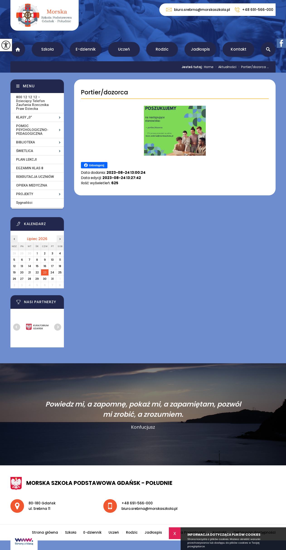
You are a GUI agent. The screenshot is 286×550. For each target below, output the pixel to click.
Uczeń (124, 49)
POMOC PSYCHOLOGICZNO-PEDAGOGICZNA (32, 130)
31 (52, 279)
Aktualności (224, 67)
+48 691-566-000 (254, 9)
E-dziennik (86, 49)
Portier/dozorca (104, 92)
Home (208, 67)
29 (37, 279)
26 (14, 279)
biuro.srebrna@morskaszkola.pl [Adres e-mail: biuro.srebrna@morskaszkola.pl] (149, 508)
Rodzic (162, 49)
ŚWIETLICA (24, 151)
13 (22, 266)
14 (29, 266)
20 (22, 272)
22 (37, 272)
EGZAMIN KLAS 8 (29, 168)
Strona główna (17, 49)
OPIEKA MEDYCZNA (31, 185)
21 (29, 272)
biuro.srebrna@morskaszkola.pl (198, 9)
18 (60, 266)
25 (60, 272)
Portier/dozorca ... (252, 67)
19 (14, 272)
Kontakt (238, 49)
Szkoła (47, 49)
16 (45, 266)
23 (44, 272)
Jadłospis (200, 49)
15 (37, 266)
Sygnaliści (24, 203)
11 (60, 260)
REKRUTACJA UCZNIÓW (35, 177)
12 (14, 266)
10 (52, 260)
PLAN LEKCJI (26, 159)
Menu (29, 86)
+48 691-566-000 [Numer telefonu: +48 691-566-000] (137, 503)
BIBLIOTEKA (25, 142)
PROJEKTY (24, 194)
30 (44, 279)
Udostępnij (94, 165)
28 (29, 279)
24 (52, 272)
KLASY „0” (24, 117)
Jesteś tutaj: (193, 67)
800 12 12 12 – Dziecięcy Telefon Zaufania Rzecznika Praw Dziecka (32, 103)
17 (52, 266)
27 (22, 279)
